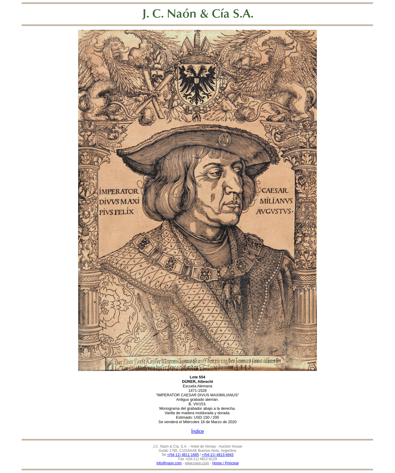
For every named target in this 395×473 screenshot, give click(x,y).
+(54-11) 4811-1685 (183, 455)
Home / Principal (225, 463)
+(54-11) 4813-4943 (217, 455)
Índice (197, 431)
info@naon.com (169, 463)
